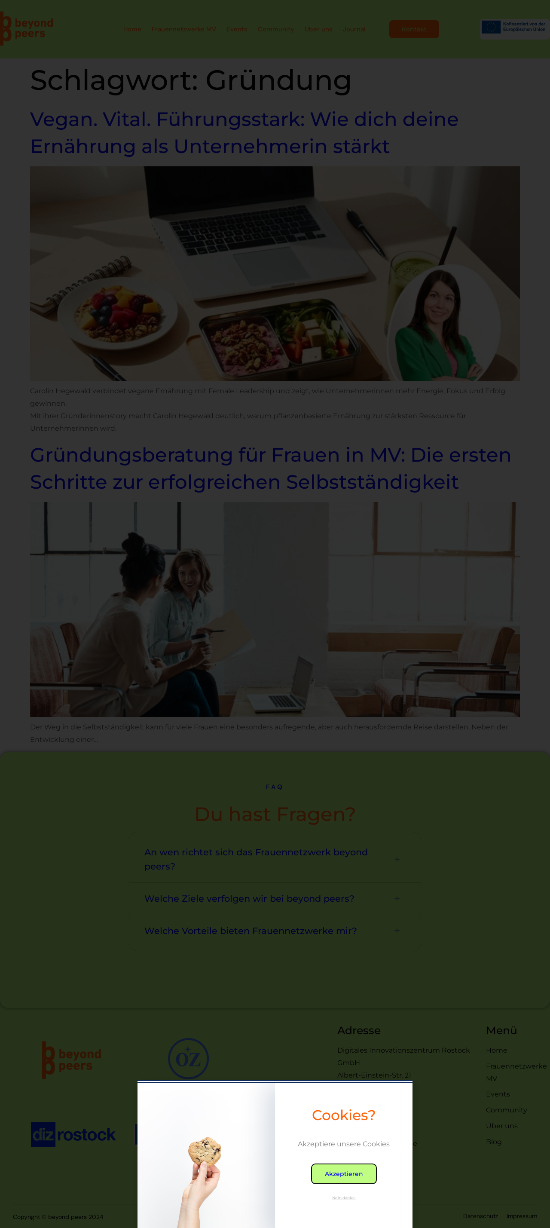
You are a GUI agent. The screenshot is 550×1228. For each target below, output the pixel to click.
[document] (275, 614)
